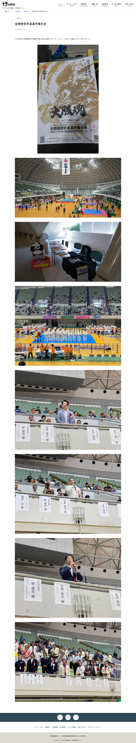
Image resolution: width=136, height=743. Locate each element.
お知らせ (19, 18)
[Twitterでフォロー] (68, 717)
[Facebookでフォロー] (60, 717)
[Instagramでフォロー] (76, 717)
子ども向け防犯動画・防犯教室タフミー (70, 740)
